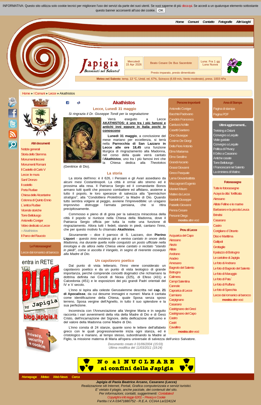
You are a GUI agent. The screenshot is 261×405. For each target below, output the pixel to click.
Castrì (173, 323)
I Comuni (39, 93)
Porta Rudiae (29, 190)
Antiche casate (222, 158)
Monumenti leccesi (32, 159)
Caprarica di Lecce (180, 290)
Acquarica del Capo (181, 235)
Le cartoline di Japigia (226, 258)
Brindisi (217, 215)
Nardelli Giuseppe (180, 199)
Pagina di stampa (224, 109)
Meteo (45, 377)
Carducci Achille (179, 125)
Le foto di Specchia (225, 290)
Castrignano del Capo (182, 313)
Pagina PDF (221, 114)
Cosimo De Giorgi (180, 141)
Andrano (174, 254)
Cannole (174, 286)
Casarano (175, 304)
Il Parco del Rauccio (33, 236)
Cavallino (174, 327)
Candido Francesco (181, 119)
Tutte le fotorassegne (226, 188)
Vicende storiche (31, 210)
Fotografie (225, 22)
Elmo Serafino (178, 157)
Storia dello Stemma (33, 154)
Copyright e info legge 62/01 (124, 397)
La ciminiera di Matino (226, 172)
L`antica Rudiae (31, 205)
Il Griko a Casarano (225, 153)
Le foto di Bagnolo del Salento (231, 268)
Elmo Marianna (178, 151)
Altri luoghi (243, 22)
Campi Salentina (179, 281)
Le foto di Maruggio (225, 274)
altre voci (188, 220)
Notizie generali (30, 149)
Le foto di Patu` (222, 279)
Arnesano (175, 263)
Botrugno (175, 272)
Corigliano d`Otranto (225, 231)
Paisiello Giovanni (180, 205)
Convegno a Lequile (225, 135)
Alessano (175, 240)
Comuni (193, 22)
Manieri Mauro (178, 189)
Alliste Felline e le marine (228, 204)
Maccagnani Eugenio (182, 183)
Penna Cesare (178, 210)
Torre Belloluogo (31, 215)
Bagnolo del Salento (181, 267)
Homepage (29, 377)
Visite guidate (221, 140)
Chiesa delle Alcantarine (35, 195)
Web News (60, 377)
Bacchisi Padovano (181, 114)
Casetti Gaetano (179, 130)
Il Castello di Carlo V (33, 169)
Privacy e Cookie (155, 397)
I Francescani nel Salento (228, 167)
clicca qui (187, 6)
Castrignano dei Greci (182, 309)
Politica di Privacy (223, 149)
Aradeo (173, 258)
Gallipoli (218, 242)
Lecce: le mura (30, 175)
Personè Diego (178, 216)
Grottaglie (219, 247)
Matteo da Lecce (179, 194)
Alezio (173, 245)
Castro (173, 318)
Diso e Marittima (223, 236)
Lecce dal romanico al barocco (40, 252)
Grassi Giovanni (179, 167)
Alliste (172, 249)
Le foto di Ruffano (224, 284)
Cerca (76, 377)
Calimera (174, 277)
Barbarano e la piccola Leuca (231, 209)
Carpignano (176, 300)
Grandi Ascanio (178, 162)
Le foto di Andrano (224, 263)
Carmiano (175, 295)
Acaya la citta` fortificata (227, 193)
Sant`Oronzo (29, 180)
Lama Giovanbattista (182, 178)
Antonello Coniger (32, 220)
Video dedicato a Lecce (35, 225)
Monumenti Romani (33, 164)
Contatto (208, 22)
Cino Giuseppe (178, 135)
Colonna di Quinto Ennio (36, 200)
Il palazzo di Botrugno (226, 252)
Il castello (26, 185)
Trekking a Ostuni (224, 130)
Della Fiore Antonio (180, 146)
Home (180, 22)
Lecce (52, 93)
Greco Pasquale (179, 173)
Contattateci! (166, 393)
